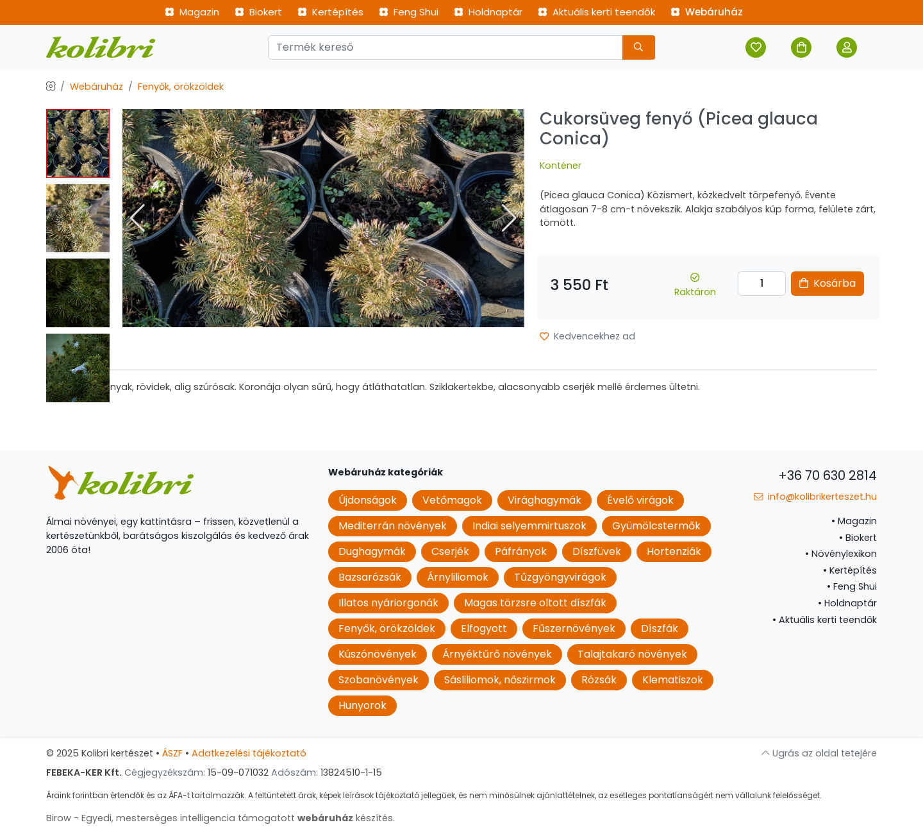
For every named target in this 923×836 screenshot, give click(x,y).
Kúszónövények (377, 654)
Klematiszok (672, 679)
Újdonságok (367, 500)
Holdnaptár (488, 12)
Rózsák (599, 679)
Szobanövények (378, 679)
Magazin (192, 12)
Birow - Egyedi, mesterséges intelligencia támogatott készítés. (220, 818)
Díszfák (659, 628)
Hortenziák (674, 551)
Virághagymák (544, 500)
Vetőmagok (452, 500)
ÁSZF (172, 753)
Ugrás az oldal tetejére (819, 753)
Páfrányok (521, 551)
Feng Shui (408, 12)
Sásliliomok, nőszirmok (500, 679)
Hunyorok (362, 705)
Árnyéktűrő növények (497, 654)
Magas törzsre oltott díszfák (535, 602)
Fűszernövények (574, 628)
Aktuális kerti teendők (596, 12)
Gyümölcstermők (656, 525)
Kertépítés (330, 12)
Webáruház (706, 12)
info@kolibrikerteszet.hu (815, 496)
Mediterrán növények (392, 525)
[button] (509, 218)
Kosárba (827, 283)
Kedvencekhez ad (587, 336)
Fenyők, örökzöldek (181, 86)
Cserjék (450, 551)
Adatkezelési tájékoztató (249, 753)
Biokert (258, 12)
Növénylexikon (841, 553)
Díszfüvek (596, 551)
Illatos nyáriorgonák (388, 602)
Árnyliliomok (457, 577)
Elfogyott (484, 628)
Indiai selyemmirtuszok (529, 525)
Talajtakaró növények (632, 654)
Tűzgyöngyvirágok (560, 577)
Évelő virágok (640, 500)
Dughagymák (372, 551)
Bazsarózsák (369, 577)
